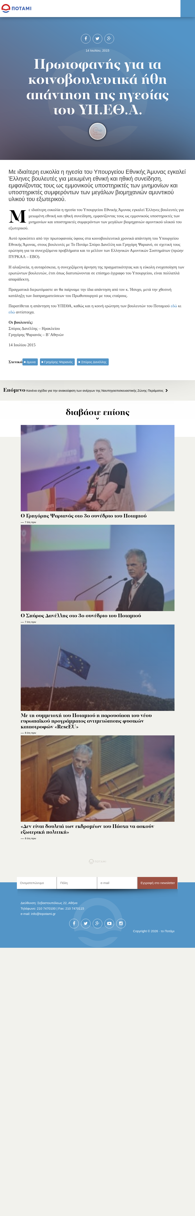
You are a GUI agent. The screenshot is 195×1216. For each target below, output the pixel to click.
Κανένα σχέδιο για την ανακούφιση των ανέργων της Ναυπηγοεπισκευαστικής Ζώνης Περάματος (83, 390)
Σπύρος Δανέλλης (93, 362)
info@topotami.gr (43, 914)
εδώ (174, 306)
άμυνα (31, 362)
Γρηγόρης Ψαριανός (58, 362)
